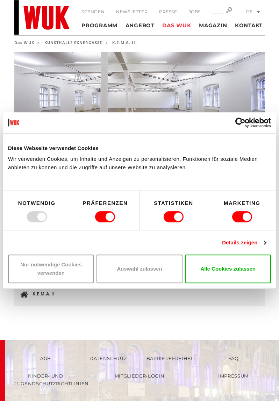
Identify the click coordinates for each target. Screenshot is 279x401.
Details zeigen (239, 242)
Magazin (213, 25)
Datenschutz (108, 358)
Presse (168, 11)
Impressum (233, 376)
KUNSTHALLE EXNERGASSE (73, 42)
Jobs (195, 11)
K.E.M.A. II (44, 294)
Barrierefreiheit (170, 358)
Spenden (93, 11)
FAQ (233, 358)
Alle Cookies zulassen (228, 269)
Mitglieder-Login (139, 376)
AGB (45, 358)
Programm (99, 25)
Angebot (140, 25)
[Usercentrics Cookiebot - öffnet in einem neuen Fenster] (240, 122)
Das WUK (176, 25)
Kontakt (249, 25)
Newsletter (132, 11)
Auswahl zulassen (139, 269)
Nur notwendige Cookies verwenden (51, 269)
